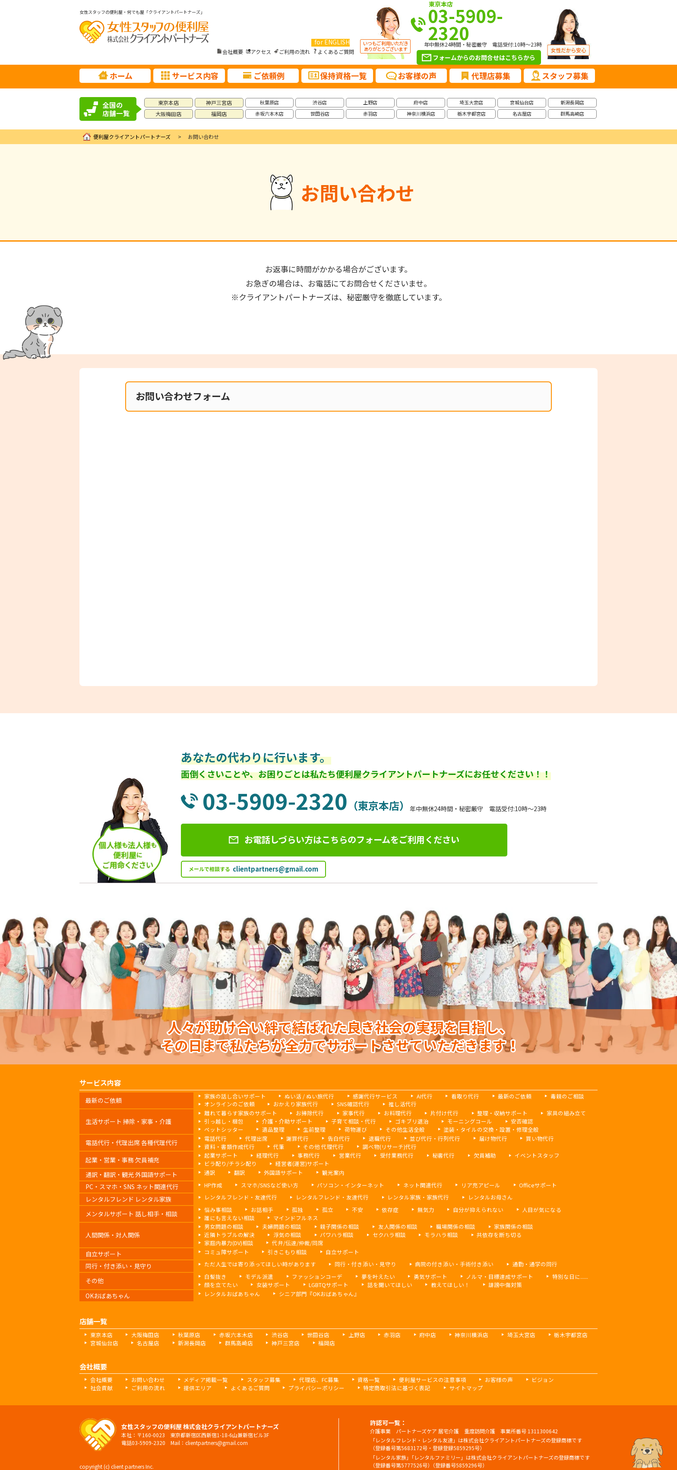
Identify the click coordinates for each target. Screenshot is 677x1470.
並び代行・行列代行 (421, 1137)
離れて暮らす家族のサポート (237, 1113)
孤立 (320, 1207)
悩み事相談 (217, 1207)
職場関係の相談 (439, 1224)
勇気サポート (416, 1265)
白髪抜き (214, 1265)
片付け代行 (429, 1113)
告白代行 (330, 1137)
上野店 (370, 102)
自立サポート (333, 1240)
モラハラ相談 (361, 1231)
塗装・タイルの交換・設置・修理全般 (419, 1129)
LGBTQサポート (321, 1272)
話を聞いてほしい (378, 1272)
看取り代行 (449, 1097)
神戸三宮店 (219, 102)
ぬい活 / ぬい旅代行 (302, 1097)
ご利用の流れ (294, 51)
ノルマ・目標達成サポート (481, 1265)
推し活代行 (389, 1104)
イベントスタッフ (517, 1154)
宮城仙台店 (522, 102)
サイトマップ (403, 1374)
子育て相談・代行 (343, 1121)
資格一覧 (352, 1366)
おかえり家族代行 (289, 1104)
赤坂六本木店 (269, 113)
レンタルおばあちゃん (230, 1281)
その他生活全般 (338, 1129)
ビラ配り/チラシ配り (228, 1161)
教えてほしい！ (435, 1272)
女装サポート (268, 1272)
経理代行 (263, 1154)
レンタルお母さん (470, 1195)
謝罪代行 (292, 1137)
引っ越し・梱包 (222, 1121)
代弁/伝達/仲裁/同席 (543, 1231)
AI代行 (410, 1097)
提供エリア (152, 1374)
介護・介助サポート (281, 1121)
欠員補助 (468, 1154)
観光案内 (325, 1170)
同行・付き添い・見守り (353, 1252)
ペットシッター (548, 1121)
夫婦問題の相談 (276, 1224)
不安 (349, 1207)
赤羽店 (370, 113)
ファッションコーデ (310, 1265)
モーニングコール (452, 1121)
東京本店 (168, 102)
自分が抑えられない (463, 1207)
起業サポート (219, 1154)
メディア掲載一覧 (198, 1366)
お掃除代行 (302, 1113)
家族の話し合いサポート (232, 1097)
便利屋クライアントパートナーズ (132, 136)
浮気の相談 (217, 1231)
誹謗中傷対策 (487, 1272)
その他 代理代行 (316, 1145)
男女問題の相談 (222, 1224)
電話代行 (214, 1137)
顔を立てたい (219, 1272)
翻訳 (237, 1170)
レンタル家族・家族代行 (403, 1195)
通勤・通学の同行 (511, 1252)
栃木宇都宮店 (471, 113)
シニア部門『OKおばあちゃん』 (311, 1281)
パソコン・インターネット (341, 1183)
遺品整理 (214, 1129)
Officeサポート (517, 1183)
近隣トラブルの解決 (553, 1224)
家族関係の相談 (494, 1224)
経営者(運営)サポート (296, 1161)
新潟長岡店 (572, 102)
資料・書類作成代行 (227, 1145)
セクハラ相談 (312, 1231)
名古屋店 (521, 113)
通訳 (209, 1170)
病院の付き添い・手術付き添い (436, 1252)
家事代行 (343, 1113)
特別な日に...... (547, 1265)
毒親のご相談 (544, 1097)
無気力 (413, 1207)
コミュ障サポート (224, 1240)
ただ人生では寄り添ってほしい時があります (255, 1252)
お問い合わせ (144, 1366)
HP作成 (212, 1183)
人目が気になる (522, 1207)
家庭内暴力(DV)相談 (478, 1231)
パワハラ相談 (263, 1231)
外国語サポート (279, 1170)
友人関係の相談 (385, 1224)
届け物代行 (476, 1137)
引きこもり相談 (281, 1240)
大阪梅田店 (168, 113)
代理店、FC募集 (304, 1366)
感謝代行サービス (364, 1097)
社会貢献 (554, 1366)
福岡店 (219, 113)
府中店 (421, 102)
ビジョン (515, 1366)
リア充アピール (463, 1183)
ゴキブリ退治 (398, 1121)
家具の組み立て (543, 1113)
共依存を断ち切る (416, 1231)
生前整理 (253, 1129)
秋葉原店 (269, 102)
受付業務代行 (385, 1154)
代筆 (274, 1145)
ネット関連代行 (409, 1183)
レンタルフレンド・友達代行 (237, 1195)
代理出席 (253, 1137)
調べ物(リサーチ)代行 (378, 1145)
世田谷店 (319, 113)
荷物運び (292, 1129)
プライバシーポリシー (263, 1374)
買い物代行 (520, 1137)
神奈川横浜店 (421, 113)
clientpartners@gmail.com (275, 870)
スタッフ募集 (252, 1366)
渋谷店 (320, 102)
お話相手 (258, 1207)
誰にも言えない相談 (227, 1215)
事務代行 (302, 1154)
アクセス (261, 51)
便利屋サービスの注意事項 (411, 1366)
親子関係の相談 (331, 1224)
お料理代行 (385, 1113)
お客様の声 (474, 1366)
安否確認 (501, 1121)
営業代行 (341, 1154)
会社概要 (232, 51)
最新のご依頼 (495, 1097)
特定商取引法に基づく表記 (338, 1374)
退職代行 (369, 1137)
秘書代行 (429, 1154)
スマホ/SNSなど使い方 (265, 1183)
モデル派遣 (256, 1265)
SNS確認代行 (343, 1104)
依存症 (380, 1207)
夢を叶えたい (367, 1265)
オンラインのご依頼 (227, 1104)
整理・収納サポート (483, 1113)
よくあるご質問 (336, 51)
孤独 (292, 1207)
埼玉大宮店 (471, 102)
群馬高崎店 (572, 113)
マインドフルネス (289, 1215)
